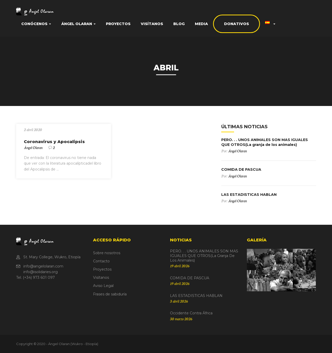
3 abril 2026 (179, 301)
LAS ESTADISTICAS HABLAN (249, 194)
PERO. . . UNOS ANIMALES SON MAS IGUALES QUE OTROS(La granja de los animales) (264, 142)
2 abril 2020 (33, 129)
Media (201, 24)
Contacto (101, 261)
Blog (179, 24)
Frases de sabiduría (110, 294)
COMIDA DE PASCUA (241, 169)
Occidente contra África (191, 313)
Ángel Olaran (78, 24)
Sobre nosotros (106, 253)
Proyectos (118, 24)
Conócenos (36, 24)
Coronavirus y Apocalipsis (54, 141)
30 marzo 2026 (181, 318)
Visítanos (152, 24)
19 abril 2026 (179, 265)
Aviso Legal (103, 285)
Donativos (236, 24)
